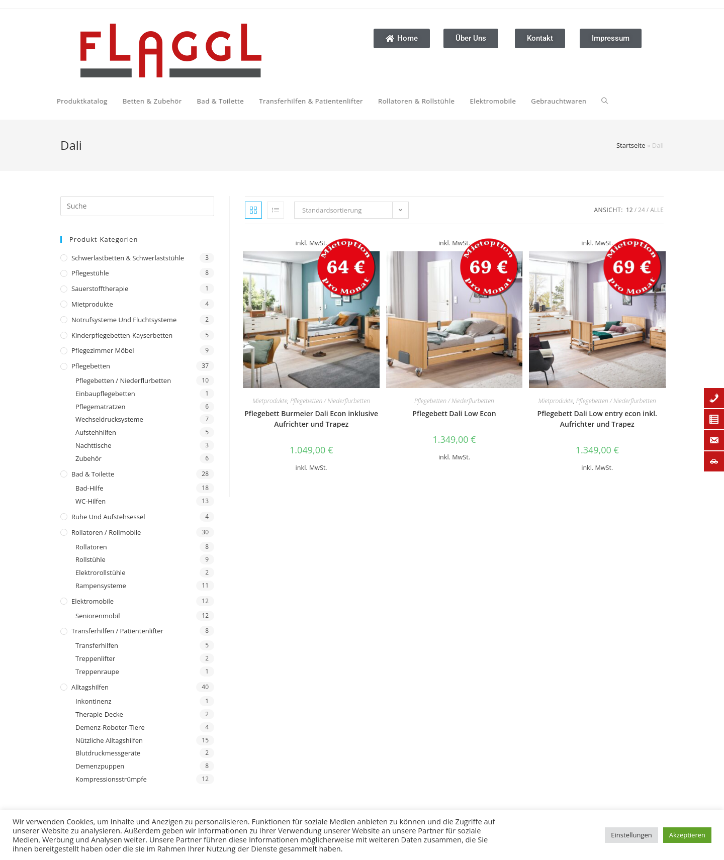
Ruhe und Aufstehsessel (108, 516)
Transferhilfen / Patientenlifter (117, 630)
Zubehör (88, 458)
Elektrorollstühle (100, 572)
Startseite (631, 145)
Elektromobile (92, 601)
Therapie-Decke (99, 714)
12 (629, 210)
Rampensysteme (100, 585)
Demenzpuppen (99, 766)
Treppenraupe (97, 671)
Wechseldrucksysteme (109, 419)
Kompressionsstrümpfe (111, 779)
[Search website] (514, 101)
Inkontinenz (93, 701)
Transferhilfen (96, 645)
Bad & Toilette (92, 474)
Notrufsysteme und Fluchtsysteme (123, 319)
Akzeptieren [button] (687, 834)
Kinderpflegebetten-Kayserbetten (121, 335)
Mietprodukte (92, 304)
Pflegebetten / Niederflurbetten (123, 380)
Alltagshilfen (90, 687)
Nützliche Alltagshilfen (109, 740)
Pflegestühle (90, 272)
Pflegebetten (90, 365)
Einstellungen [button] (631, 834)
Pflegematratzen (100, 406)
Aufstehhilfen (95, 432)
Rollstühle (90, 559)
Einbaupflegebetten (105, 393)
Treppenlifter (95, 658)
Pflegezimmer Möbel (102, 350)
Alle (657, 210)
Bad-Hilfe (89, 488)
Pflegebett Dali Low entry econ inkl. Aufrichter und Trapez (597, 419)
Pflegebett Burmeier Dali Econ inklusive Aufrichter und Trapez (311, 419)
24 (641, 210)
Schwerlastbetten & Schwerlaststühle (127, 257)
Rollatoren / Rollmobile (106, 532)
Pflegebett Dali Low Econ (454, 413)
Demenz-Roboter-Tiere (110, 727)
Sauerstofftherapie (99, 288)
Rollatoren (91, 546)
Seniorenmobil (97, 615)
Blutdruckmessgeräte (107, 752)
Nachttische (93, 445)
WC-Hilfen (90, 501)
